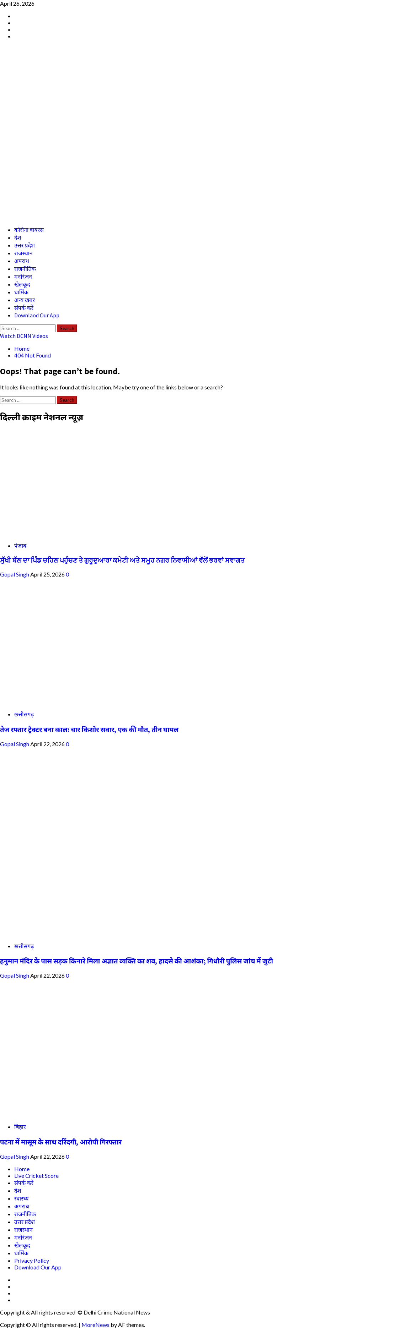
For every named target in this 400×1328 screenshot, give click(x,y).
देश (17, 237)
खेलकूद (22, 284)
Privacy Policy (31, 1260)
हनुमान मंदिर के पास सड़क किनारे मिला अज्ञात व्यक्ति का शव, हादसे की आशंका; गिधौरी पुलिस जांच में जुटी (136, 961)
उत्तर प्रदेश (24, 245)
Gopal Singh (15, 574)
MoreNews (95, 1324)
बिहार (20, 1126)
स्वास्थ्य (21, 1198)
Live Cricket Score (36, 1175)
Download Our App (38, 1267)
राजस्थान (23, 253)
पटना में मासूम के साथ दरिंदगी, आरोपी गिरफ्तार (61, 1142)
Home (22, 1168)
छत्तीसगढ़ (24, 714)
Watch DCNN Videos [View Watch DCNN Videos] (24, 335)
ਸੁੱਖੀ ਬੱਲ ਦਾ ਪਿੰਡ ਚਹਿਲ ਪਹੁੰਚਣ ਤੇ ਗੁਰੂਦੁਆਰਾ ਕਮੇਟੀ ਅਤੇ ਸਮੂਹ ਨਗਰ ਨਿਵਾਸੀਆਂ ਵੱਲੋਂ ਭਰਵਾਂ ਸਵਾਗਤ (122, 560)
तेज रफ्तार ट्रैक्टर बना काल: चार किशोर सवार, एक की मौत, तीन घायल (89, 730)
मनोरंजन (23, 276)
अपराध (21, 260)
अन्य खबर (24, 300)
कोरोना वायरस (29, 229)
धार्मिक (21, 292)
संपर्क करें (23, 307)
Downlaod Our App (36, 315)
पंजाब (20, 545)
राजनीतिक (25, 268)
